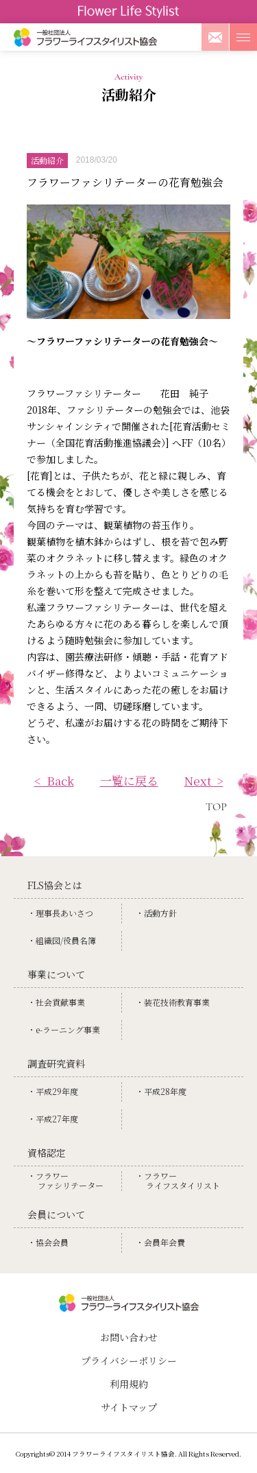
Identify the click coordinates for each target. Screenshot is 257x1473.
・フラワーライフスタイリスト (178, 1181)
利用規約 (129, 1384)
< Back (54, 780)
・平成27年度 (52, 1119)
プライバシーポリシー (129, 1360)
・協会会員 (48, 1242)
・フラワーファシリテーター (65, 1181)
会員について (56, 1214)
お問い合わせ (129, 1337)
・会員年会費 (160, 1242)
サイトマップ (129, 1407)
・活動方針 (156, 913)
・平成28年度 (161, 1091)
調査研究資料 (56, 1063)
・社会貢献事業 (56, 1002)
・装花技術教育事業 (173, 1002)
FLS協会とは (54, 885)
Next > (203, 780)
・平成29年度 (52, 1091)
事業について (56, 974)
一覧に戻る (129, 780)
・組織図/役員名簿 (61, 940)
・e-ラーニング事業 (63, 1030)
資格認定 (46, 1152)
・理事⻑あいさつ (60, 913)
